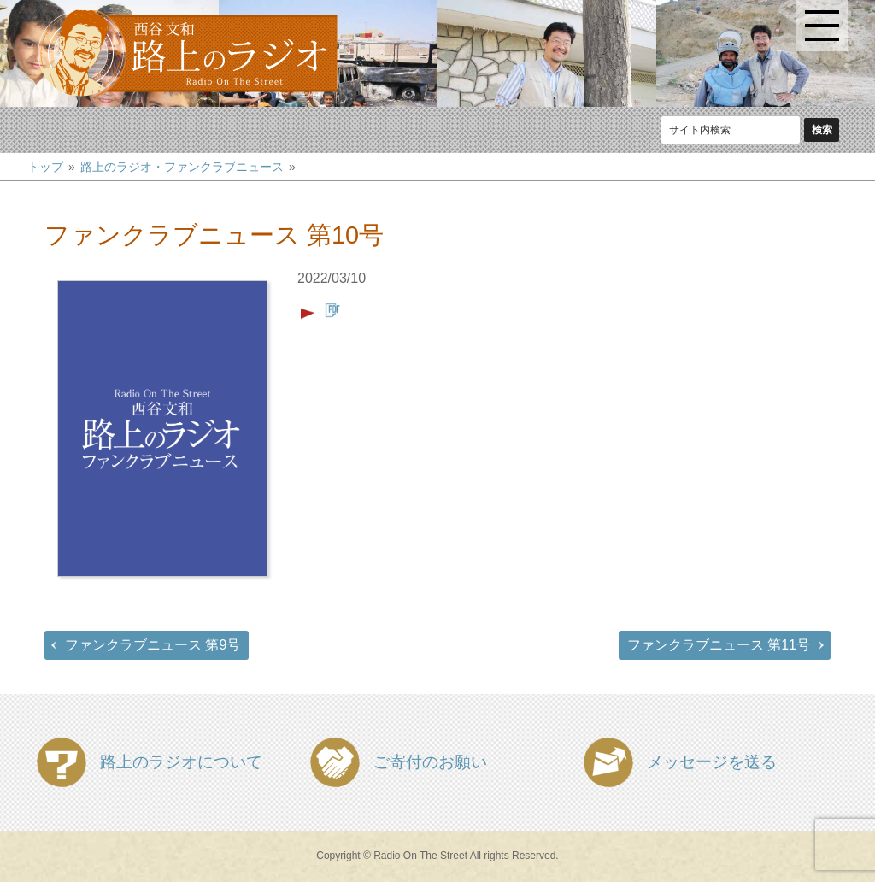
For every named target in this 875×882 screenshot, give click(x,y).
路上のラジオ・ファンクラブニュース (182, 166)
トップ (45, 166)
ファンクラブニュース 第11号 (718, 645)
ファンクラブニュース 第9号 (152, 645)
